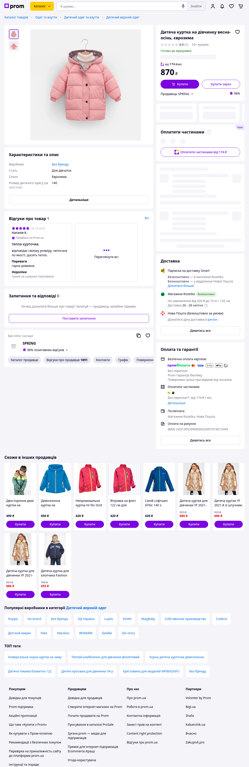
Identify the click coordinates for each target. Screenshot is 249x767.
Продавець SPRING (175, 94)
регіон (205, 57)
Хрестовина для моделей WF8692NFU (151, 589)
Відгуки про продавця (67, 360)
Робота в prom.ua (140, 625)
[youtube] (188, 730)
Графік (123, 360)
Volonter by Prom (198, 616)
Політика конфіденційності (88, 687)
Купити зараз (221, 84)
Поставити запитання (78, 318)
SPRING (29, 343)
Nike (44, 551)
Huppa (13, 537)
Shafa (190, 634)
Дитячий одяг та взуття (81, 17)
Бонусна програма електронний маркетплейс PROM (92, 707)
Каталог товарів (16, 17)
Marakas (63, 551)
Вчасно (191, 651)
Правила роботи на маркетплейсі (93, 696)
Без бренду (197, 589)
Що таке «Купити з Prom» (28, 642)
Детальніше (176, 283)
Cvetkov (221, 537)
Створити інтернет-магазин (88, 625)
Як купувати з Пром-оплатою (30, 651)
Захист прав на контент (144, 642)
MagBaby (148, 537)
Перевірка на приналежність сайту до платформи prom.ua (35, 671)
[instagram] (204, 730)
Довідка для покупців (25, 616)
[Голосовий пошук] (183, 6)
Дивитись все (200, 210)
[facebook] (196, 730)
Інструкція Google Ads (84, 718)
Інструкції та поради (24, 682)
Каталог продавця (24, 360)
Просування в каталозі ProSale (91, 642)
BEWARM (85, 551)
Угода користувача (82, 678)
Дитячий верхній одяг (122, 17)
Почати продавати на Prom (88, 634)
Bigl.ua (191, 625)
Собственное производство (185, 537)
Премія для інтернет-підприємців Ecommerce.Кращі (93, 667)
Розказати (147, 759)
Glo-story (128, 551)
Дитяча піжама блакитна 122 (30, 589)
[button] (180, 84)
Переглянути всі (106, 257)
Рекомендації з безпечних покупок (35, 660)
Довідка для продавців (85, 616)
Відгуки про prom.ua (142, 660)
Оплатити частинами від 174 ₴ (200, 122)
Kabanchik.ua (195, 642)
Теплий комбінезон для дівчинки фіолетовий (105, 575)
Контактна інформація (144, 634)
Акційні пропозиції (23, 634)
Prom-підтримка (21, 625)
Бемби (107, 551)
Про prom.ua (136, 616)
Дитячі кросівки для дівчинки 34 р (87, 589)
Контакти (103, 360)
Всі (147, 218)
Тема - (84, 730)
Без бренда (59, 537)
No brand (34, 537)
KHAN (127, 537)
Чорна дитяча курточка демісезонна (176, 575)
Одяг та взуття (46, 17)
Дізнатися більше (181, 165)
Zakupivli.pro (195, 660)
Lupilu (108, 537)
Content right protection (144, 651)
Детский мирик (19, 551)
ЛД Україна (86, 537)
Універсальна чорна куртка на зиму (35, 575)
